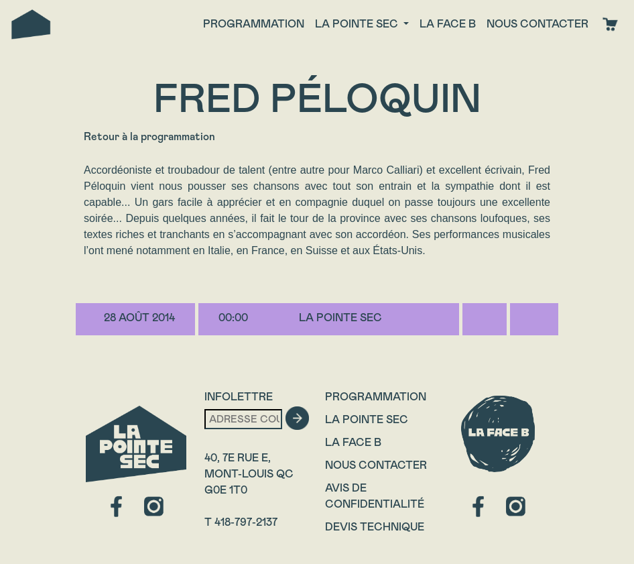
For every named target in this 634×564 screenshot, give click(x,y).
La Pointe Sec (366, 419)
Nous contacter (537, 24)
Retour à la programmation (149, 136)
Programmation (253, 24)
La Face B (353, 442)
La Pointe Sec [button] (358, 24)
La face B (448, 24)
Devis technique (374, 527)
